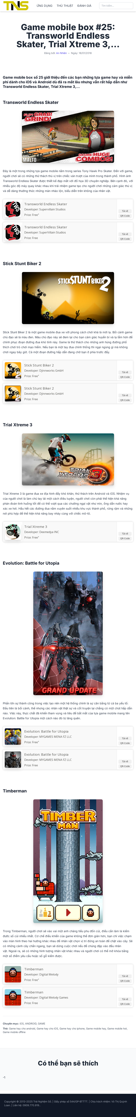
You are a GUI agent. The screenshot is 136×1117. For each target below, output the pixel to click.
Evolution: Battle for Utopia (46, 754)
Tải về (125, 211)
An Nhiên (61, 53)
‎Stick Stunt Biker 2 (39, 365)
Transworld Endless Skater (45, 227)
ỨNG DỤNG (44, 5)
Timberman (33, 992)
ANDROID (30, 1023)
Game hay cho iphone (72, 1028)
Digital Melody (48, 974)
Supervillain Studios (52, 209)
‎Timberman (33, 969)
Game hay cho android (22, 1028)
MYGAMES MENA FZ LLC (55, 737)
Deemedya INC (49, 532)
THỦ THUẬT (65, 5)
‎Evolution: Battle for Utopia (46, 731)
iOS (22, 1023)
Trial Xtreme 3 (35, 526)
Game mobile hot (117, 1028)
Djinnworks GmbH (51, 371)
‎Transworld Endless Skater (45, 204)
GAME (41, 1023)
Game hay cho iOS (47, 1028)
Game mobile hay (96, 1028)
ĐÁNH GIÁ (84, 5)
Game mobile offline (14, 1032)
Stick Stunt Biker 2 (39, 388)
